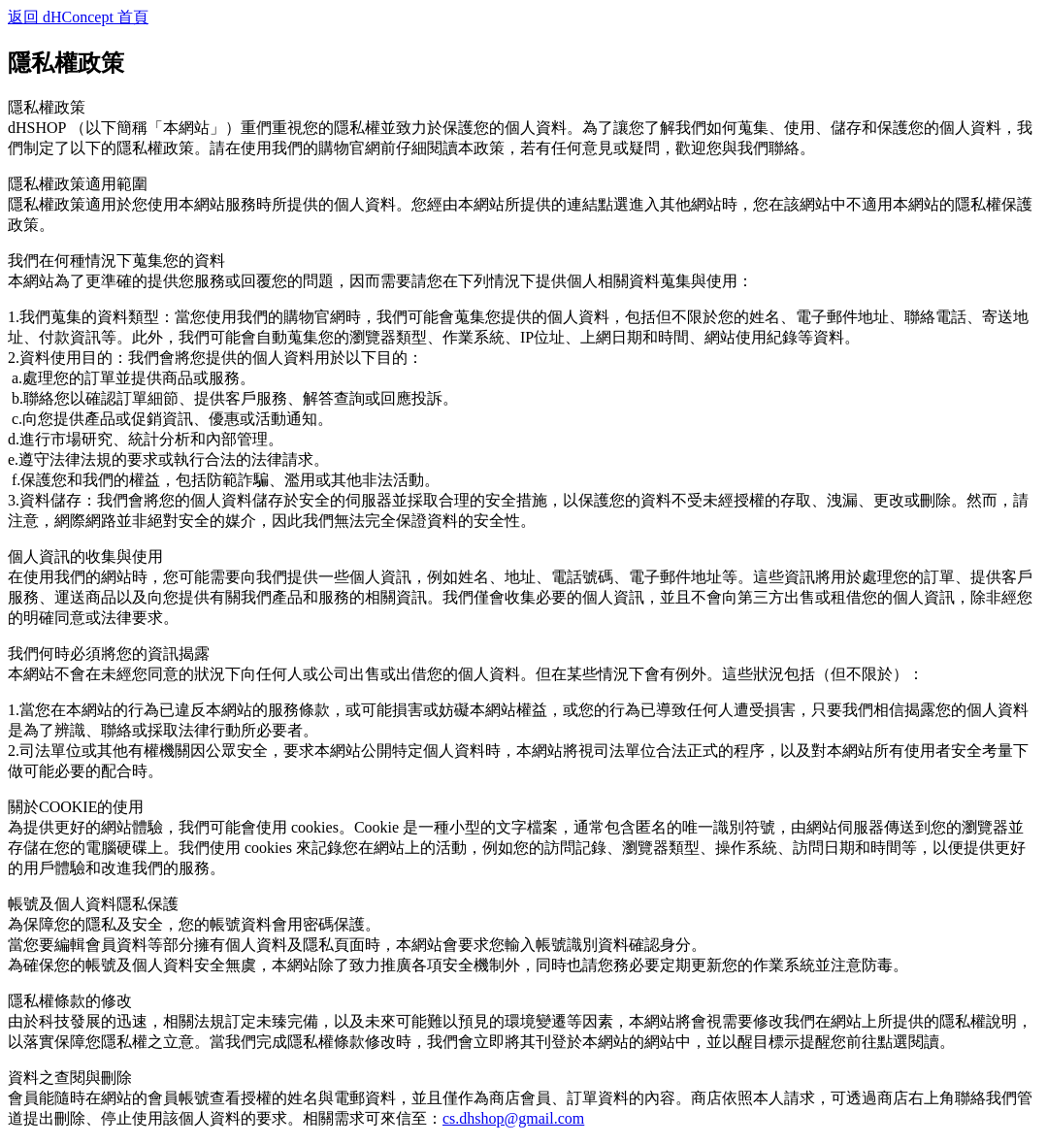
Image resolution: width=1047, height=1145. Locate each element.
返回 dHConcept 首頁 (78, 17)
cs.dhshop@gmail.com (513, 1118)
